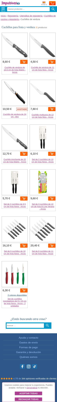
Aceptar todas (28, 393)
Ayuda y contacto (28, 337)
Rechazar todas (28, 399)
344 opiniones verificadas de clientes (39, 378)
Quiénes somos (28, 357)
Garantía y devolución (28, 352)
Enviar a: (44, 3)
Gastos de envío (28, 342)
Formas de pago (28, 347)
